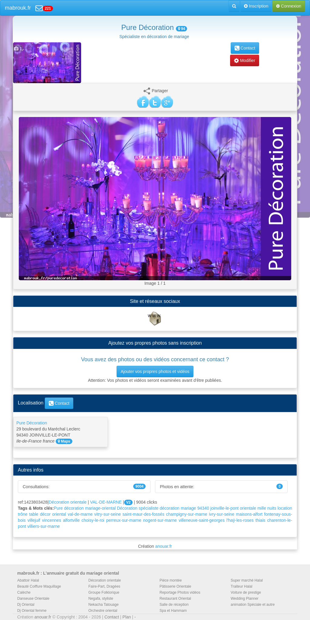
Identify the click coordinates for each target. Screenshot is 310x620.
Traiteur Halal (241, 586)
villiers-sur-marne (43, 526)
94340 (203, 508)
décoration (170, 508)
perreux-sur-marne (123, 520)
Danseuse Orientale (33, 598)
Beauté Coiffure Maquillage (39, 586)
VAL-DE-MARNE (106, 502)
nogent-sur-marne (160, 520)
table (33, 514)
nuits (271, 508)
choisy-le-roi (92, 520)
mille (261, 508)
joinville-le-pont (224, 508)
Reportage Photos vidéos (180, 592)
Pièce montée (171, 580)
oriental (59, 514)
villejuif (34, 520)
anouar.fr (163, 546)
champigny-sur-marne (186, 514)
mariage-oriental (100, 508)
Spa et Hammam (173, 611)
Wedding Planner (245, 598)
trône (23, 514)
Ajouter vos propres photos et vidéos (154, 371)
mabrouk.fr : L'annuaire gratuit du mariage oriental (68, 573)
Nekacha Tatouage (103, 604)
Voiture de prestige (246, 592)
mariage (188, 508)
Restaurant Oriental (175, 598)
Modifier (244, 60)
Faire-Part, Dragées (104, 586)
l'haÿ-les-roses (240, 520)
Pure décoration (69, 508)
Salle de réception (174, 604)
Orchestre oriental (102, 611)
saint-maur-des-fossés (144, 514)
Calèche (24, 592)
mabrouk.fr (18, 8)
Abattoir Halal (28, 580)
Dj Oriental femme (32, 611)
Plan (127, 617)
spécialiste (148, 508)
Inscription (256, 6)
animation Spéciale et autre (253, 604)
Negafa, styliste (100, 598)
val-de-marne (80, 514)
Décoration (127, 508)
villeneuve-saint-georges (202, 520)
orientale (248, 508)
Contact (245, 48)
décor (45, 514)
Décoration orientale (68, 502)
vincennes (51, 520)
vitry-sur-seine (107, 514)
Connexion (288, 6)
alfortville (71, 520)
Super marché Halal (247, 580)
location (285, 508)
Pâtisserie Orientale (175, 586)
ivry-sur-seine (221, 514)
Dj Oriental (26, 604)
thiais (260, 520)
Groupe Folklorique (103, 592)
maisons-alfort (249, 514)
